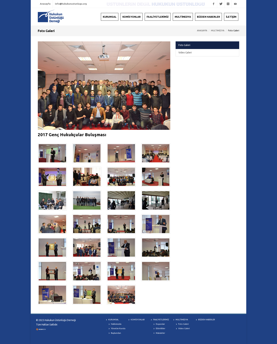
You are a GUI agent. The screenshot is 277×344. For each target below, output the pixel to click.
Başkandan (116, 333)
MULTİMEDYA (217, 30)
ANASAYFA (202, 30)
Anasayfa (45, 4)
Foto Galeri (184, 45)
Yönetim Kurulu (118, 328)
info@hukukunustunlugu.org (71, 4)
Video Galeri (185, 52)
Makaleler (160, 333)
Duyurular (160, 324)
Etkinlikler (160, 328)
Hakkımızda (116, 324)
